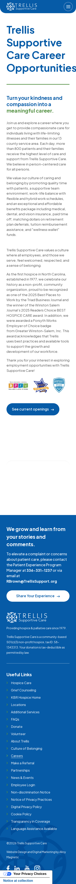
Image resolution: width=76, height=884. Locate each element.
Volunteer (18, 734)
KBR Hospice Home (26, 697)
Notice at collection (18, 880)
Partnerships (20, 770)
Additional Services (25, 712)
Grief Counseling (23, 690)
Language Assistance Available (34, 828)
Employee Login (23, 785)
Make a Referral (22, 763)
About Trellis (20, 741)
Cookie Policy (21, 814)
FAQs (15, 719)
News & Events (22, 777)
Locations (18, 705)
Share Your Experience (38, 596)
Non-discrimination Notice (30, 792)
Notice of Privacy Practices (31, 799)
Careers (17, 756)
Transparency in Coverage (30, 821)
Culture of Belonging (26, 748)
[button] (68, 6)
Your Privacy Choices (29, 873)
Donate (16, 726)
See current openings (30, 409)
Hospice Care (21, 683)
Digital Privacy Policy (26, 807)
